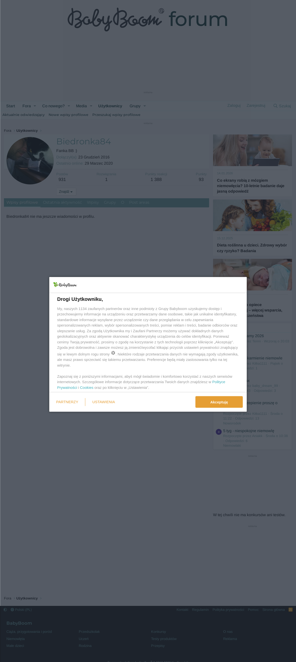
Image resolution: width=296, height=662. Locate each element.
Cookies (86, 387)
